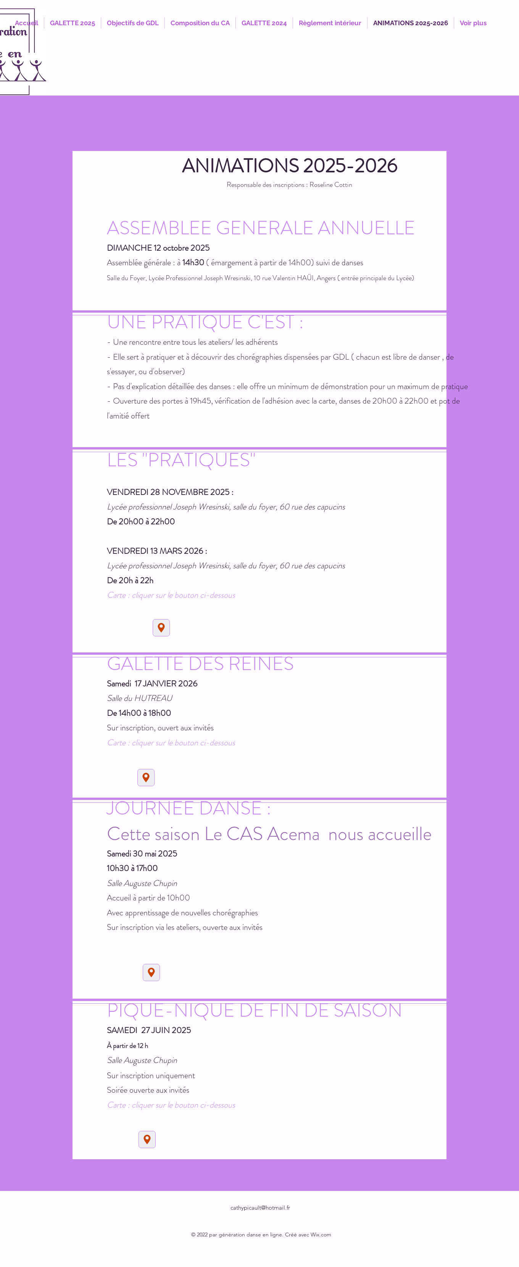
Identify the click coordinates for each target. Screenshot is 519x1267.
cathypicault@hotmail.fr (260, 1207)
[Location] (161, 627)
